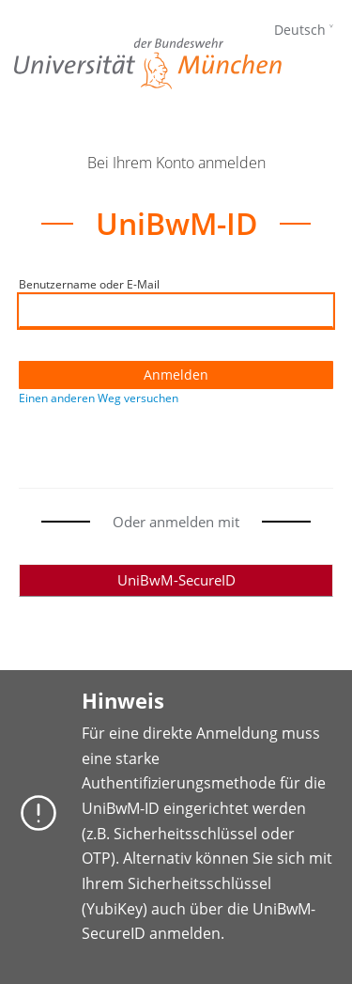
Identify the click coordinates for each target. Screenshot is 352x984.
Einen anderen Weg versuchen (98, 398)
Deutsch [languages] (300, 30)
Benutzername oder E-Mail (89, 284)
